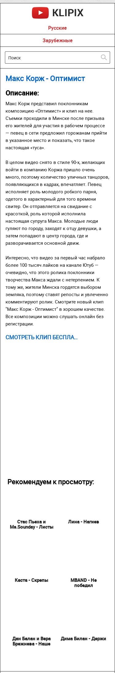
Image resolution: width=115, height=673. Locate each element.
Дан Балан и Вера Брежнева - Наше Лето (31, 643)
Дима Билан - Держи (83, 638)
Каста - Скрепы (31, 580)
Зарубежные (58, 40)
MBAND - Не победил (84, 582)
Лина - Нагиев (83, 522)
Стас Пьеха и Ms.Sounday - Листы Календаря (31, 527)
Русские (57, 27)
